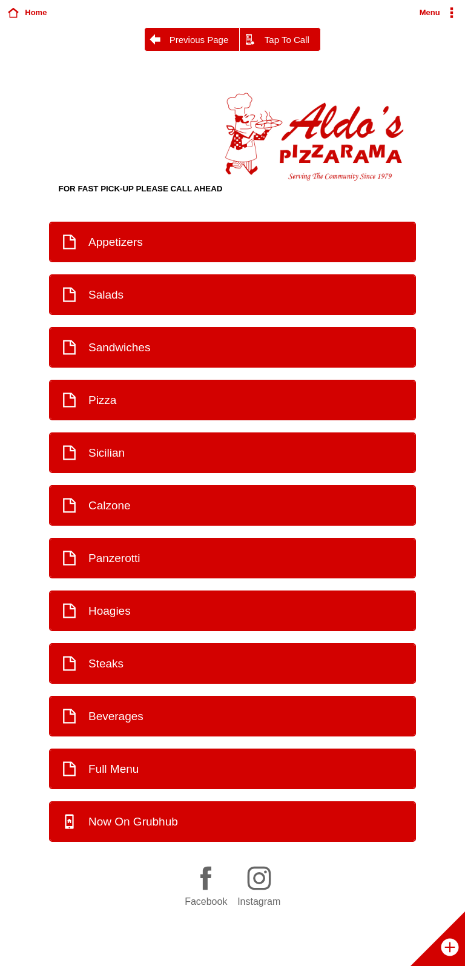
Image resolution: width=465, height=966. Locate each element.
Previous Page (199, 40)
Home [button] (36, 12)
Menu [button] (430, 12)
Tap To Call (287, 40)
